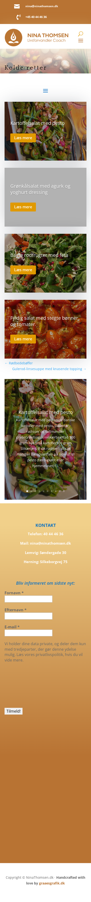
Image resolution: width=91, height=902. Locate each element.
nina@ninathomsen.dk (41, 6)
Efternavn (16, 610)
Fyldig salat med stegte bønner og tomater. (44, 321)
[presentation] (24, 684)
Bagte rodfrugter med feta (39, 255)
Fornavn (14, 592)
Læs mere (23, 137)
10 (64, 491)
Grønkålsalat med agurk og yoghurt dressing (40, 189)
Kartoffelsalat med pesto (37, 123)
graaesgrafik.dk (52, 883)
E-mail (12, 627)
